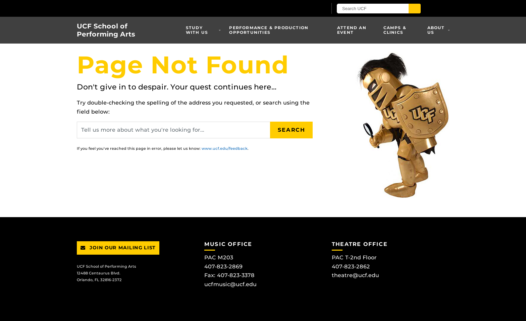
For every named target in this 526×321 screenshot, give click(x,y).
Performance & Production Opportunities (268, 30)
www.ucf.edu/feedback (225, 148)
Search (291, 130)
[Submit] (415, 8)
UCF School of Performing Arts (106, 30)
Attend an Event (351, 30)
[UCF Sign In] (306, 8)
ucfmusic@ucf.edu (230, 284)
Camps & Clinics (394, 30)
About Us (436, 30)
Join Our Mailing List (118, 248)
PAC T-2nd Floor (354, 257)
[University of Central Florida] (155, 8)
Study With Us (197, 30)
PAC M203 (218, 257)
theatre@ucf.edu (355, 275)
